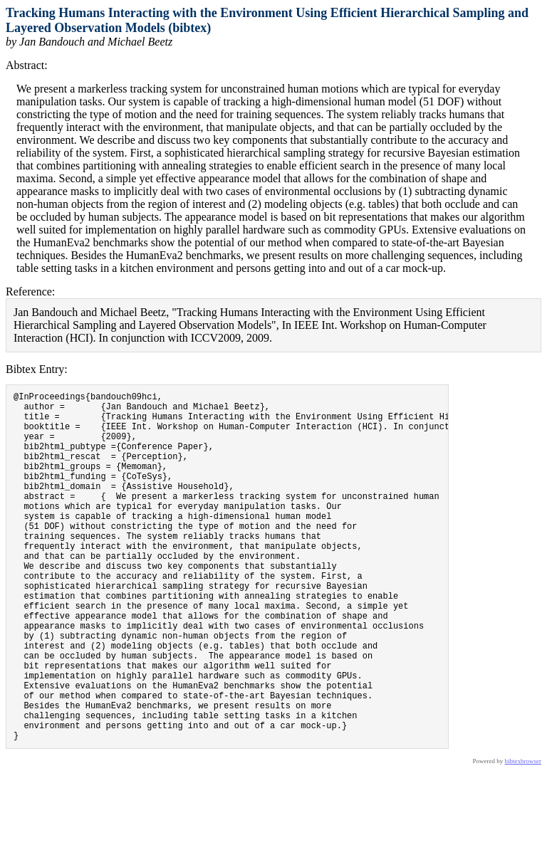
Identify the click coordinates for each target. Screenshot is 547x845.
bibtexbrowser (523, 835)
